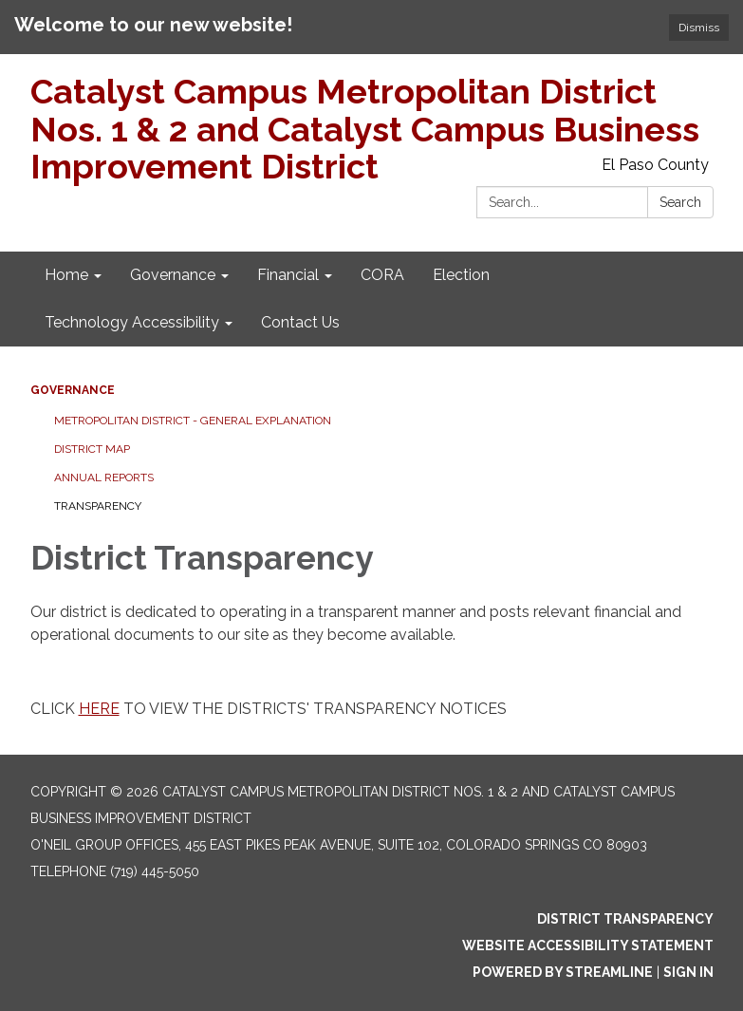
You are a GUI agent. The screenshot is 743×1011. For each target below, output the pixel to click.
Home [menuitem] (66, 275)
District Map (92, 449)
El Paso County (655, 165)
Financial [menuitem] (288, 275)
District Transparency (625, 919)
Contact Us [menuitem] (300, 322)
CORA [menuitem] (382, 275)
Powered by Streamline (563, 972)
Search (680, 202)
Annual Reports (104, 477)
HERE (99, 709)
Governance (72, 390)
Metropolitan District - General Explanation (192, 420)
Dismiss (698, 27)
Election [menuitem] (461, 275)
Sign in (688, 972)
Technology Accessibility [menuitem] (132, 322)
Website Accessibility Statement (588, 945)
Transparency (97, 506)
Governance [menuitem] (172, 275)
